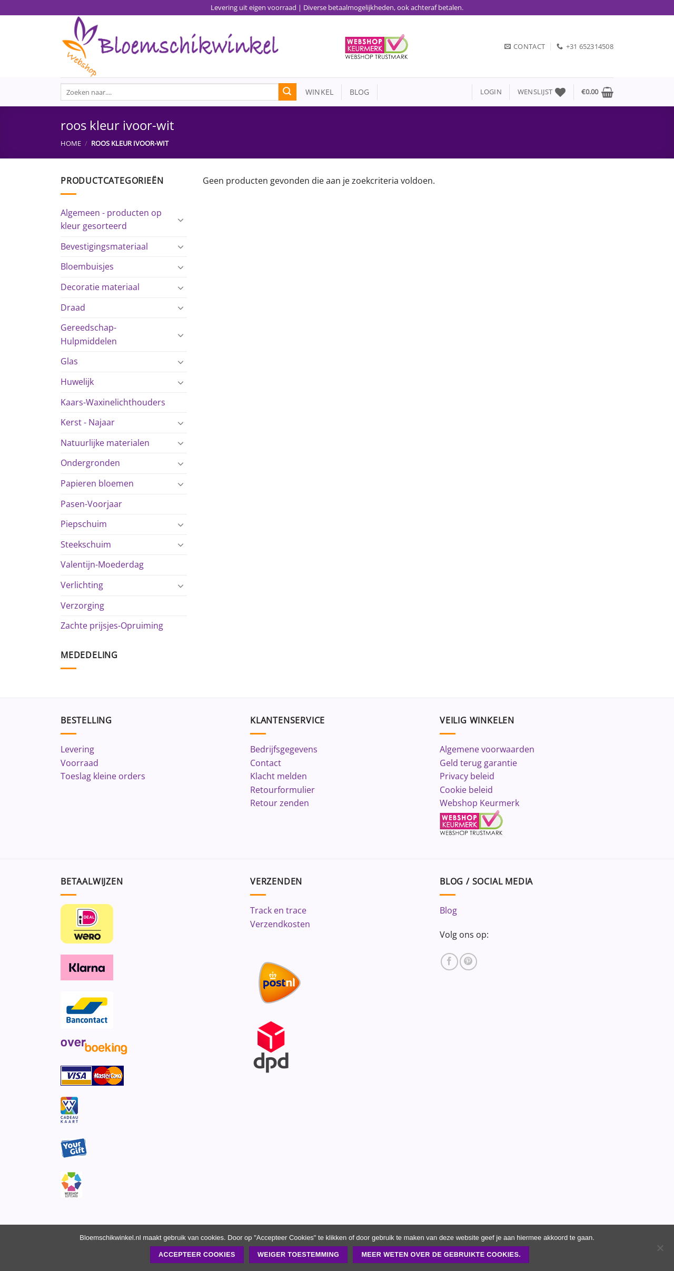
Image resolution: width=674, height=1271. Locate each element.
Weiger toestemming (298, 1254)
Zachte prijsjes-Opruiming (112, 625)
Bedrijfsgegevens (284, 749)
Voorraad (79, 763)
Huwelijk (77, 382)
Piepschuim (84, 524)
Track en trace (278, 910)
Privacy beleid (467, 776)
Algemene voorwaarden (487, 749)
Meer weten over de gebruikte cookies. (441, 1254)
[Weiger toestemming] (659, 1251)
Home (71, 143)
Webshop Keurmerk (479, 803)
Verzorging (82, 605)
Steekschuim (86, 544)
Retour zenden (279, 803)
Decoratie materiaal (100, 287)
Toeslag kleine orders (103, 776)
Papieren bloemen (97, 483)
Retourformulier (282, 790)
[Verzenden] (287, 92)
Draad (73, 307)
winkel (315, 92)
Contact (265, 763)
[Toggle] (180, 219)
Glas (69, 361)
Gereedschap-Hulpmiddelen (89, 334)
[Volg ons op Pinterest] (468, 961)
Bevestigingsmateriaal (104, 246)
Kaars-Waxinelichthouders (113, 402)
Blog (448, 910)
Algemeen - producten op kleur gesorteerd (111, 219)
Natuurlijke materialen (105, 443)
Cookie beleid (466, 790)
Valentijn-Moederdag (102, 564)
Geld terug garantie (478, 763)
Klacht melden (278, 776)
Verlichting (82, 585)
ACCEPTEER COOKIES (196, 1254)
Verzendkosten (280, 924)
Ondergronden (90, 463)
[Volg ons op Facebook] (449, 961)
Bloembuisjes (87, 266)
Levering (77, 749)
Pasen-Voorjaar (91, 504)
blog (360, 92)
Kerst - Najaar (88, 422)
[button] (491, 92)
